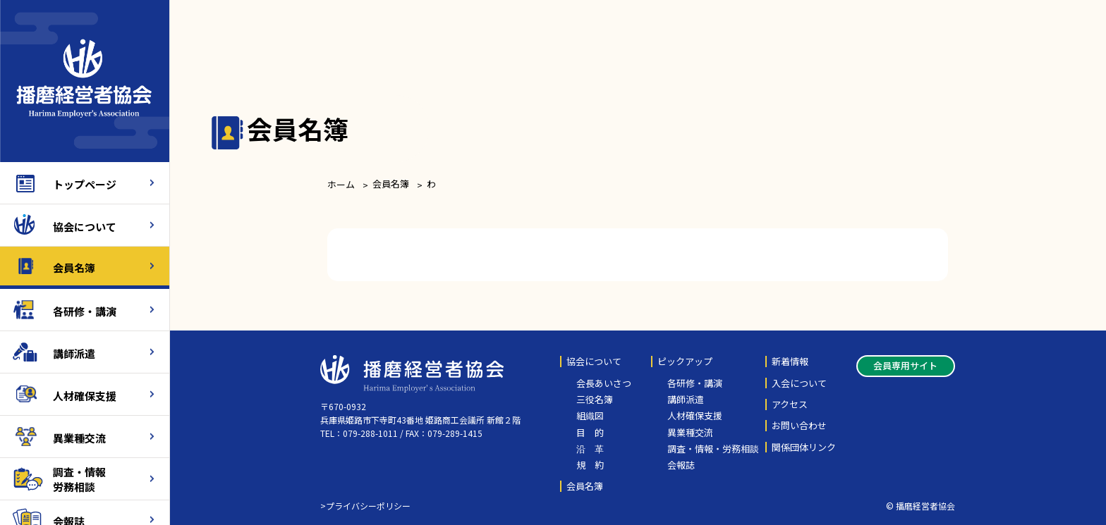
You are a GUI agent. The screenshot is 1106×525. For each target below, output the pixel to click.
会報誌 (681, 465)
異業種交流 (79, 436)
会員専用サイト (905, 365)
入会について (799, 383)
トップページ (84, 182)
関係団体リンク (804, 447)
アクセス (790, 404)
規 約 (590, 465)
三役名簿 (594, 399)
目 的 (590, 432)
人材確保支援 (84, 394)
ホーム (341, 184)
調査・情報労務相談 (79, 478)
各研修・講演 (84, 309)
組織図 (590, 415)
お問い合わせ (799, 425)
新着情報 (790, 361)
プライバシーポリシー (368, 506)
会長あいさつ (603, 383)
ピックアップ (684, 361)
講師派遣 (74, 352)
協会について (84, 225)
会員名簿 (74, 266)
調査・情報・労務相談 (713, 449)
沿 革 (590, 449)
